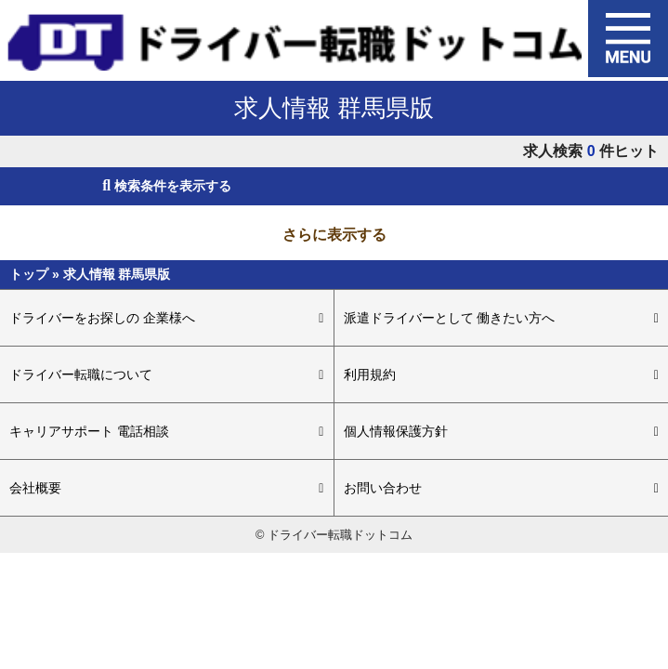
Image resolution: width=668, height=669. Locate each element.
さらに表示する (334, 235)
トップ (30, 274)
